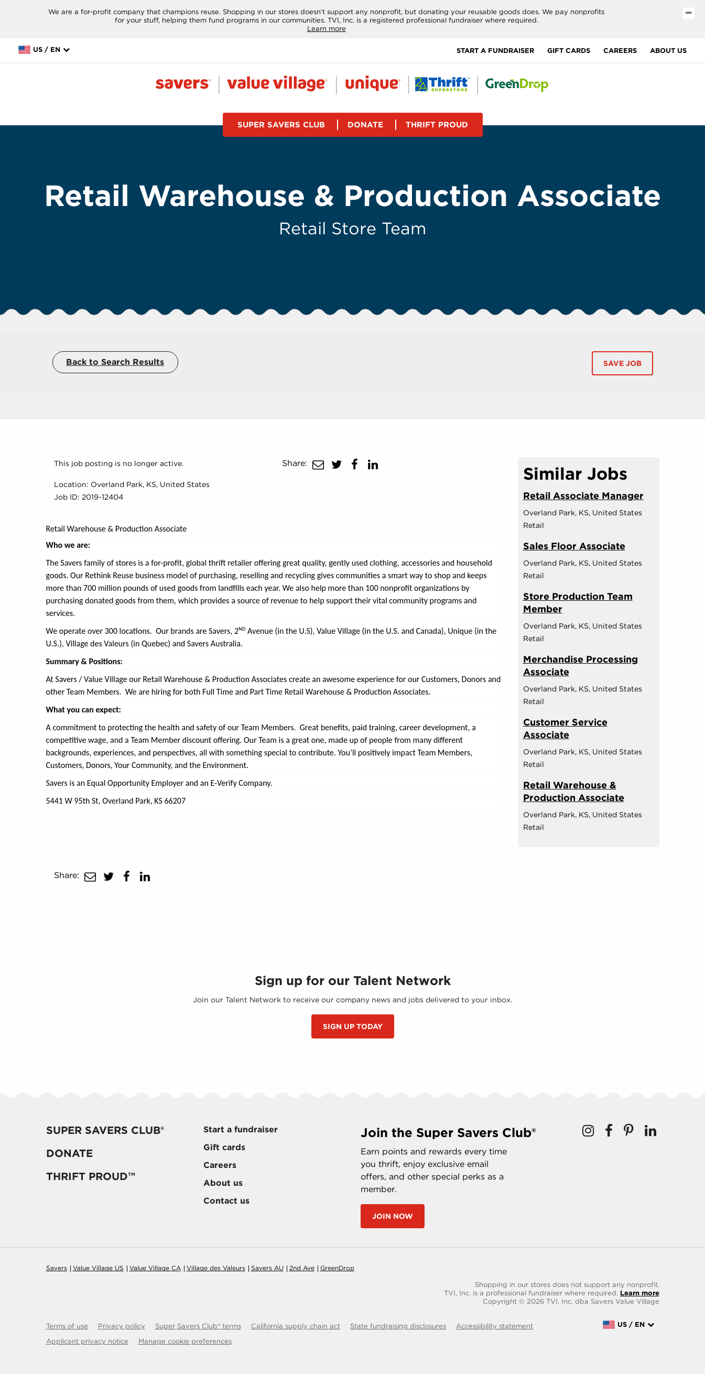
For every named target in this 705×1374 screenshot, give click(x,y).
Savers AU (267, 1268)
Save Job (622, 363)
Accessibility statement (494, 1326)
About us (668, 51)
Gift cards (568, 51)
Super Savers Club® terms (198, 1326)
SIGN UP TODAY (353, 1026)
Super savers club (281, 124)
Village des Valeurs (216, 1268)
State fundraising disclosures (398, 1326)
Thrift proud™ (90, 1176)
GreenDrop (337, 1268)
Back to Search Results (115, 362)
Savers (56, 1268)
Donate (365, 124)
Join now (392, 1216)
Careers (620, 51)
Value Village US (98, 1268)
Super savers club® (105, 1130)
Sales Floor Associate (574, 545)
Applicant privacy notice (87, 1341)
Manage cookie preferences (185, 1341)
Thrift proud (437, 124)
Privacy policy (121, 1326)
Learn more (326, 29)
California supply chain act (295, 1326)
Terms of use (67, 1326)
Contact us (226, 1201)
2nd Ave (301, 1268)
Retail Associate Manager (583, 495)
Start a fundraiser (495, 51)
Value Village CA (155, 1268)
